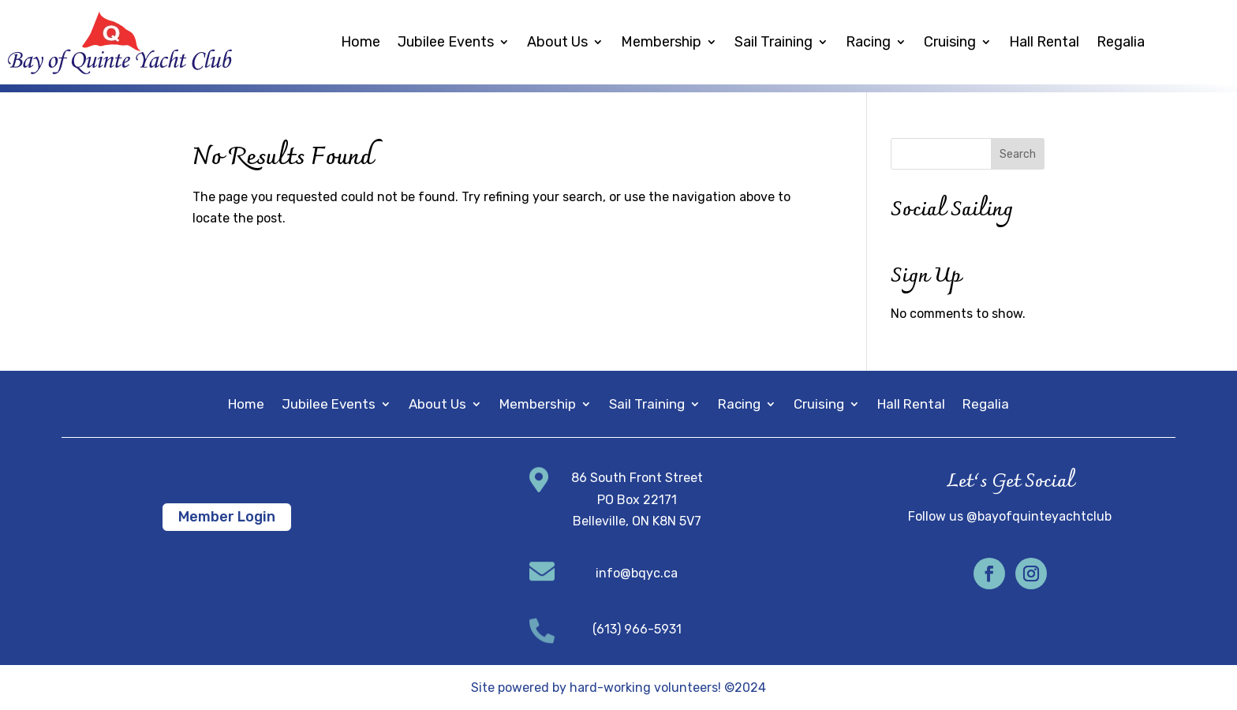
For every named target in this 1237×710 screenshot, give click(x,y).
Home (360, 41)
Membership (661, 41)
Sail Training (773, 41)
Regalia (1121, 41)
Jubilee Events (446, 41)
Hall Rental (1044, 41)
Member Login (226, 516)
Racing (868, 41)
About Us (557, 41)
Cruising (950, 41)
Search (1018, 154)
